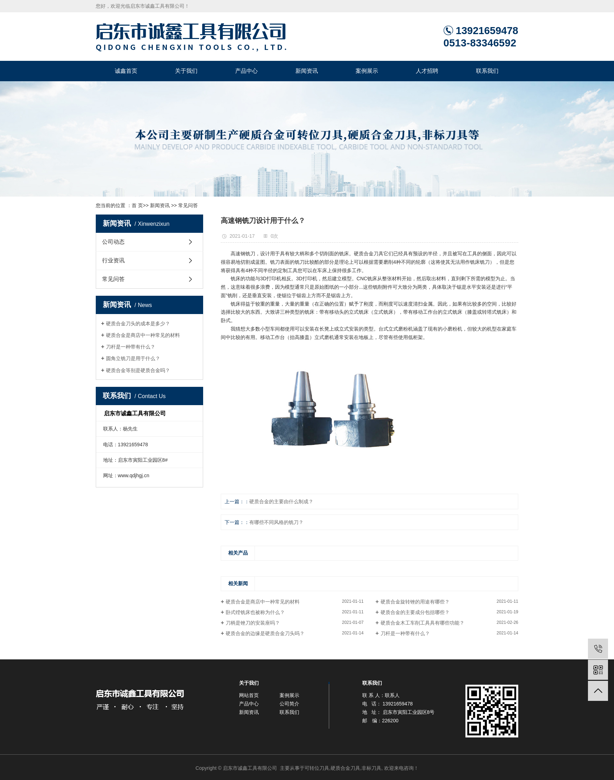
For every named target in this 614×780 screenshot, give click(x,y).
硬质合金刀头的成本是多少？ (138, 323)
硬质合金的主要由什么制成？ (281, 501)
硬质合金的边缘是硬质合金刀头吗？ (265, 633)
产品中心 (246, 71)
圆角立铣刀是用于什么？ (133, 358)
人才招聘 (427, 71)
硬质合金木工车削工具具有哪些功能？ (422, 623)
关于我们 (186, 71)
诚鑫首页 (126, 71)
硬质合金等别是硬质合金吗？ (138, 370)
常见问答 (188, 205)
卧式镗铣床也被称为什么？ (255, 612)
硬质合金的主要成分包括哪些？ (415, 612)
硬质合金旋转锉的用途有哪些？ (415, 602)
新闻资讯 (306, 71)
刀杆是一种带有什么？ (130, 347)
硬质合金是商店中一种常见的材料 (143, 335)
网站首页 (249, 695)
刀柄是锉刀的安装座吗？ (253, 623)
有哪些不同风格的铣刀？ (276, 522)
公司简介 (289, 704)
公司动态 (113, 242)
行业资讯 (113, 260)
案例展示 (367, 71)
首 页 (137, 205)
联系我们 (487, 71)
